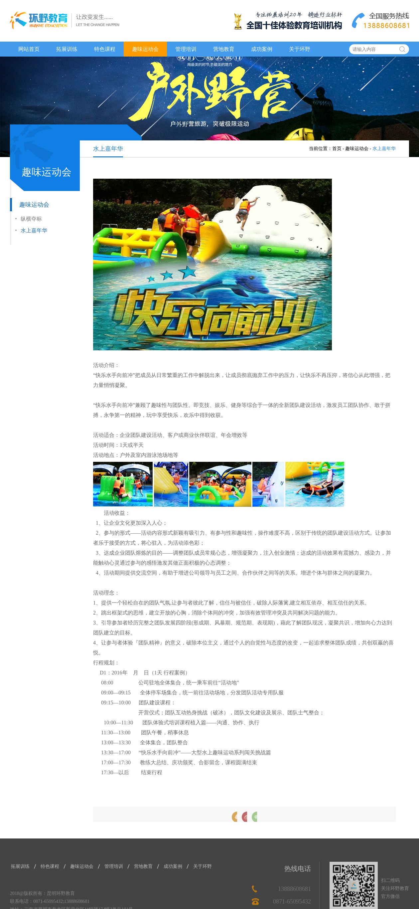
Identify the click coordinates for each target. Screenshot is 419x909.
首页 (337, 148)
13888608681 (294, 902)
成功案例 (261, 49)
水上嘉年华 (34, 231)
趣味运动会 (145, 49)
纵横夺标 (31, 219)
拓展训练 (66, 49)
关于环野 (299, 49)
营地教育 (223, 49)
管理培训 (186, 49)
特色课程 (104, 49)
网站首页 (29, 49)
